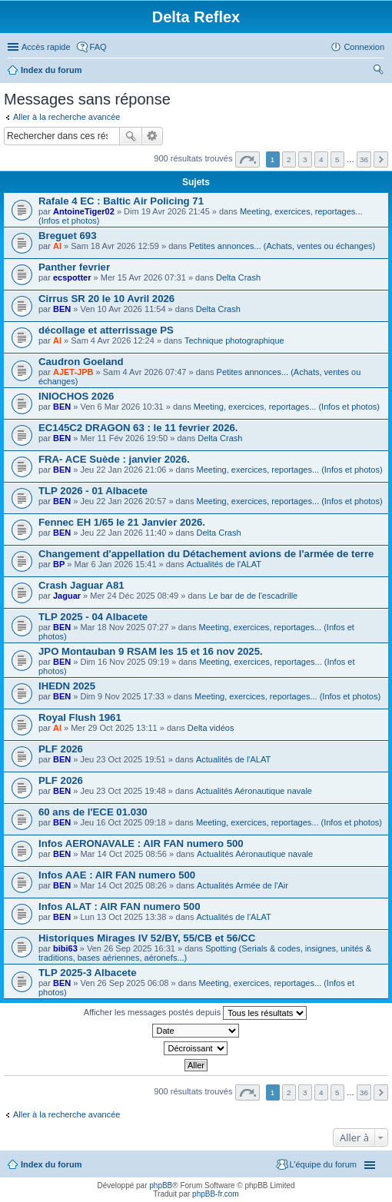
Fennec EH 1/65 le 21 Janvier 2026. (121, 522)
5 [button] (337, 159)
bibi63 (65, 948)
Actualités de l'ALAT (224, 564)
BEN (62, 309)
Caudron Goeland (81, 361)
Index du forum (51, 70)
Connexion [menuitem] (364, 46)
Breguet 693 (67, 235)
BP (59, 564)
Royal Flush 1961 (79, 717)
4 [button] (321, 159)
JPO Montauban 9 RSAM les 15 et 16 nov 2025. (150, 651)
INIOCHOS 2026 (76, 396)
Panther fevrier (74, 267)
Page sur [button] (247, 159)
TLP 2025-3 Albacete (87, 972)
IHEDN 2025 (66, 686)
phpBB (160, 1185)
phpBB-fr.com (215, 1194)
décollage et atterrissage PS (106, 330)
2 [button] (289, 159)
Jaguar (67, 595)
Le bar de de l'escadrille (252, 595)
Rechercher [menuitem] (378, 71)
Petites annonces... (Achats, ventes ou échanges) (282, 246)
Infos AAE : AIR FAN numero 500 (116, 875)
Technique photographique (234, 340)
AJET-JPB (73, 372)
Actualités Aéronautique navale (254, 790)
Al (57, 246)
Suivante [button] (381, 159)
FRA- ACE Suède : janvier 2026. (114, 459)
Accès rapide (46, 46)
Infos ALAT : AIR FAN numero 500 (119, 906)
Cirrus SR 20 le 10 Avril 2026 (106, 298)
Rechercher (130, 136)
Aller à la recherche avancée (66, 116)
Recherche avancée (152, 136)
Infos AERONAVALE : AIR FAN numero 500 (141, 843)
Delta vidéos (211, 727)
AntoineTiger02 (84, 211)
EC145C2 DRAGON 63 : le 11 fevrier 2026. (138, 427)
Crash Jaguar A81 (81, 585)
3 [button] (305, 159)
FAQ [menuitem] (98, 46)
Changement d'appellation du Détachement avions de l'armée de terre (206, 553)
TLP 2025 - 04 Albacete (93, 617)
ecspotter (72, 277)
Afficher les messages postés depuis (195, 1013)
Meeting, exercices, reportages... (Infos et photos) (287, 406)
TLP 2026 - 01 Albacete (93, 490)
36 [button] (364, 159)
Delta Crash (238, 277)
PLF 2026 (60, 749)
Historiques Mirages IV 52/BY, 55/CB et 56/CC (146, 938)
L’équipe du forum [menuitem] (323, 1164)
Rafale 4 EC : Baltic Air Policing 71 (121, 201)
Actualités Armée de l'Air (242, 885)
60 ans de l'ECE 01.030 (93, 812)
